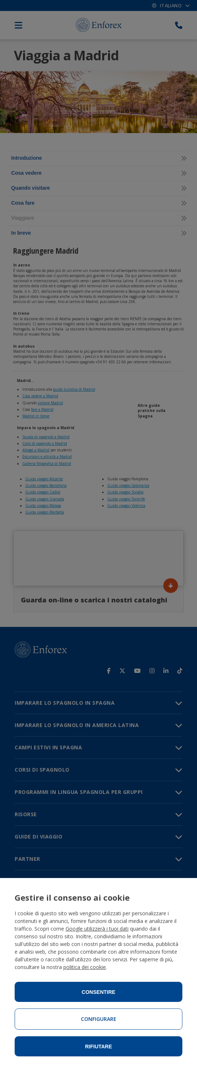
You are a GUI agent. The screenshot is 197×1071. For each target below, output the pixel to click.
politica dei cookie (84, 967)
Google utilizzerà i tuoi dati (97, 928)
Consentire (98, 992)
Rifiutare (98, 1046)
